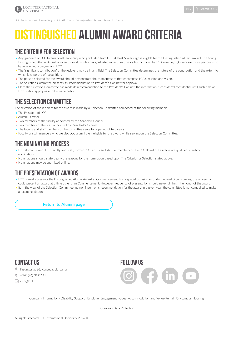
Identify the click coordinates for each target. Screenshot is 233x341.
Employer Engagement (102, 298)
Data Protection (123, 308)
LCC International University (33, 20)
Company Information (43, 298)
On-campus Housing (190, 298)
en (188, 9)
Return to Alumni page (64, 205)
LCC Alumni (63, 20)
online (65, 162)
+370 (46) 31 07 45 (33, 275)
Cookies (105, 308)
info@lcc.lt (27, 281)
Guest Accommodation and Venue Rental (146, 298)
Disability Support (73, 298)
